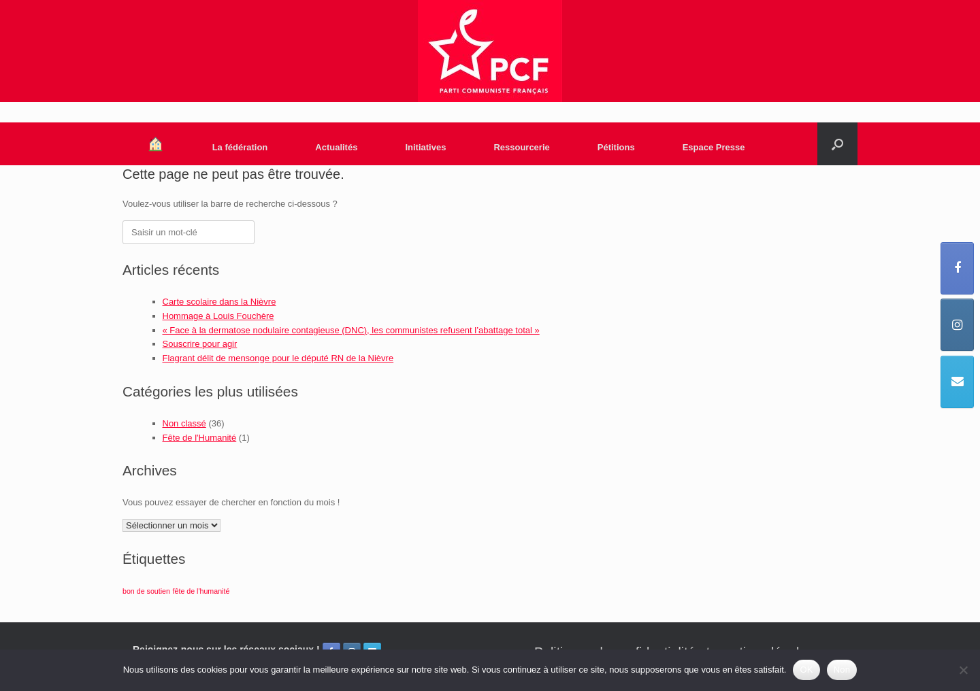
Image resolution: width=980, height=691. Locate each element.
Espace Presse (714, 147)
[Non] (963, 670)
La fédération (240, 147)
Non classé (184, 423)
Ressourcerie (521, 147)
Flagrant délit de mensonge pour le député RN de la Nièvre (278, 358)
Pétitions (616, 147)
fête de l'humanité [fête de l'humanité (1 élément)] (201, 591)
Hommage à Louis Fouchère (218, 316)
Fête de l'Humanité (200, 438)
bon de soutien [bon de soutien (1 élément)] (146, 591)
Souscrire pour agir (200, 344)
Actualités (336, 147)
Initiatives (425, 147)
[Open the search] (837, 143)
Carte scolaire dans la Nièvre (219, 302)
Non (842, 669)
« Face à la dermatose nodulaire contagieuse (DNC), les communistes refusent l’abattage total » (351, 330)
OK (806, 669)
